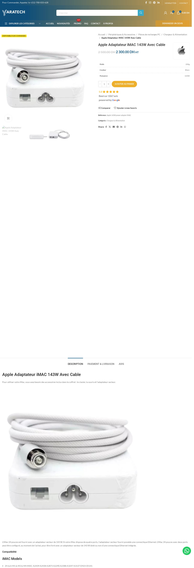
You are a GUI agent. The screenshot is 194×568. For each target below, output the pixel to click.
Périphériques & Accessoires (121, 34)
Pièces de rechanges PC (149, 34)
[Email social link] (114, 127)
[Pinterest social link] (154, 2)
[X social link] (110, 127)
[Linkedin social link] (159, 2)
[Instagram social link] (150, 2)
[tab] (75, 158)
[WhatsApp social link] (125, 127)
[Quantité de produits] (104, 84)
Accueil (101, 34)
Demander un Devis (172, 23)
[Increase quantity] (108, 84)
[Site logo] (13, 12)
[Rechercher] (100, 13)
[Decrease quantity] (100, 84)
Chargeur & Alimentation (175, 34)
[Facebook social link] (146, 2)
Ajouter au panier (124, 84)
